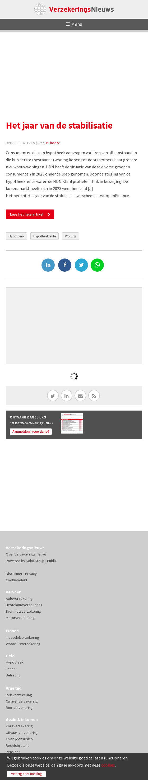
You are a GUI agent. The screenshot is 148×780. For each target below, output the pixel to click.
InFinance (53, 143)
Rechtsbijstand (18, 745)
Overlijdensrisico (19, 739)
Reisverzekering (19, 695)
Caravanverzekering (22, 701)
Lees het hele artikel (26, 214)
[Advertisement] (74, 69)
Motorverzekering (20, 617)
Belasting (13, 675)
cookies (108, 765)
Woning (70, 236)
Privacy (31, 573)
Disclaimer (14, 573)
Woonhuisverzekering (23, 643)
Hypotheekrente (44, 236)
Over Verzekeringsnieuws (26, 554)
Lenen (11, 668)
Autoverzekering (19, 598)
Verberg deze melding (26, 774)
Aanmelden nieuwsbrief (30, 431)
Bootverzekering (19, 707)
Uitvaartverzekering (22, 732)
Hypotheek (16, 236)
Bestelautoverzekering (24, 604)
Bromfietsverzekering (23, 611)
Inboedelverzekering (22, 637)
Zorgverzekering (19, 726)
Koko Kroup (35, 560)
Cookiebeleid (16, 580)
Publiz (52, 560)
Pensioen (13, 751)
